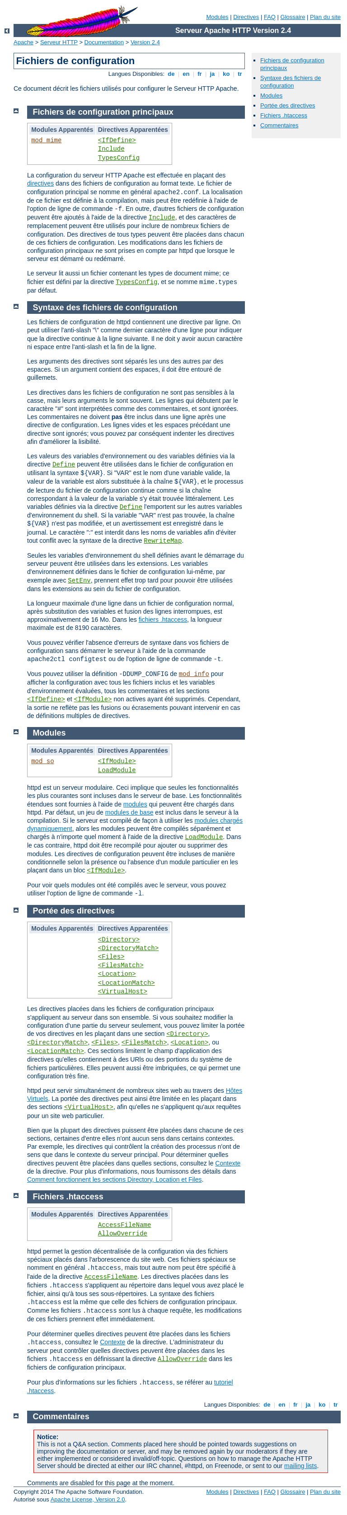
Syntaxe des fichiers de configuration (290, 82)
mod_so (42, 761)
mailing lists (300, 1465)
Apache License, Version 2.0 (88, 1499)
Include (111, 149)
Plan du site (325, 17)
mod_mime (46, 140)
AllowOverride (122, 1233)
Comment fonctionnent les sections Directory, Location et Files (114, 1179)
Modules (217, 17)
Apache (23, 42)
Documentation (104, 42)
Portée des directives (287, 105)
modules (135, 804)
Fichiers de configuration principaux (103, 112)
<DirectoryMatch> (128, 948)
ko (226, 73)
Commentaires (279, 125)
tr (240, 73)
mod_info (194, 674)
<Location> (117, 974)
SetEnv (79, 580)
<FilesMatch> (121, 965)
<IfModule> (93, 699)
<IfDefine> (117, 140)
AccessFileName (124, 1225)
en (186, 73)
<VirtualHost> (122, 991)
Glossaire (293, 17)
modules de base (129, 812)
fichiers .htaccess (163, 619)
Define (63, 464)
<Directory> (119, 939)
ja (212, 73)
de (171, 73)
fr (200, 73)
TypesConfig (119, 158)
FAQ (270, 17)
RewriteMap (163, 541)
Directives (246, 17)
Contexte (227, 1163)
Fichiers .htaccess (283, 115)
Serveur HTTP (59, 42)
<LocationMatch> (126, 983)
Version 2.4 (145, 42)
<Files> (111, 956)
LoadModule (117, 770)
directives (40, 183)
